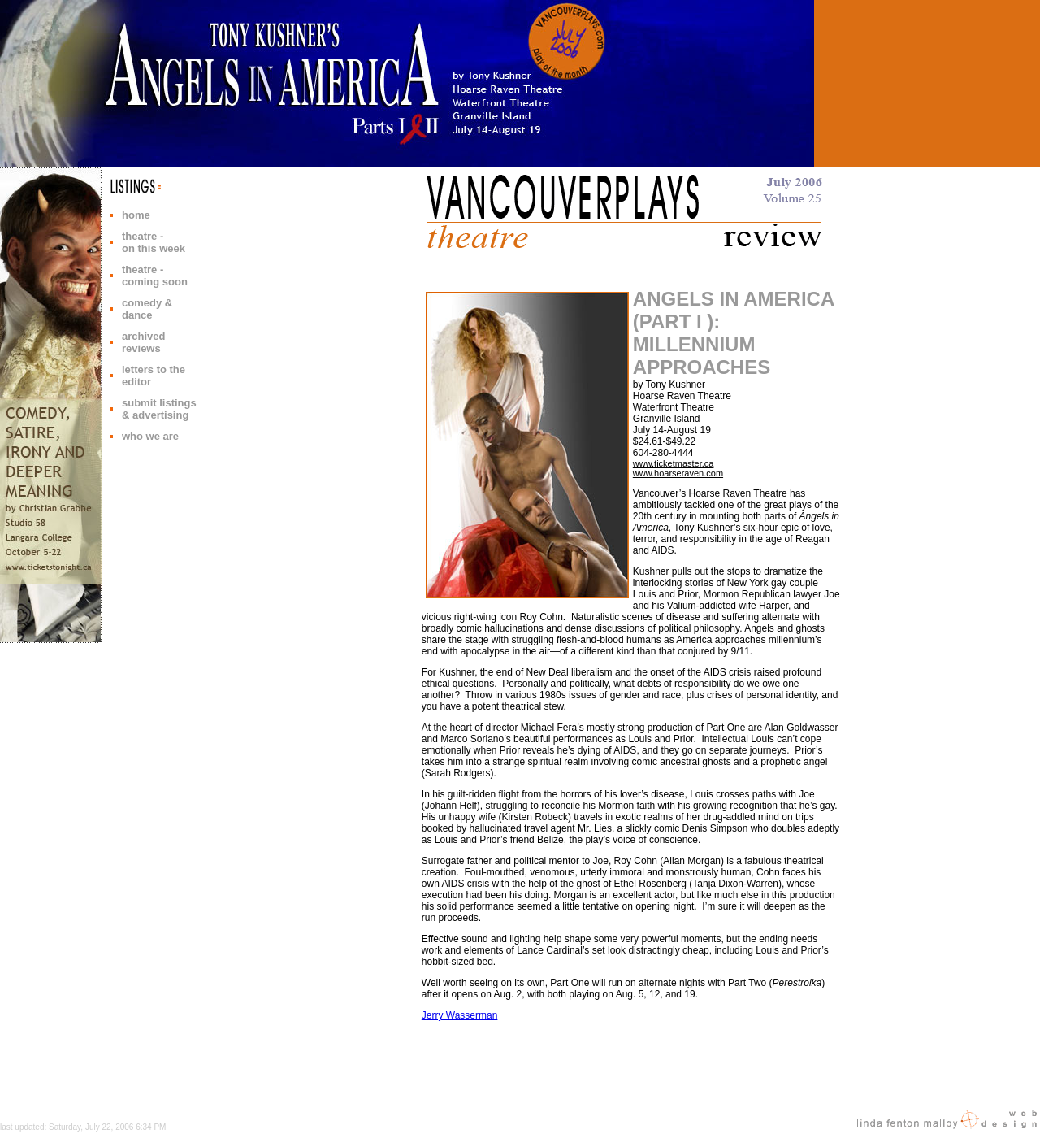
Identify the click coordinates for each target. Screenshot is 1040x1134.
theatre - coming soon (155, 275)
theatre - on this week (153, 242)
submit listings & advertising (159, 409)
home (136, 215)
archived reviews (143, 342)
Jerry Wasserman (460, 1015)
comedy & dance (147, 309)
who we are (150, 436)
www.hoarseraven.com (678, 473)
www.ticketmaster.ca (673, 463)
